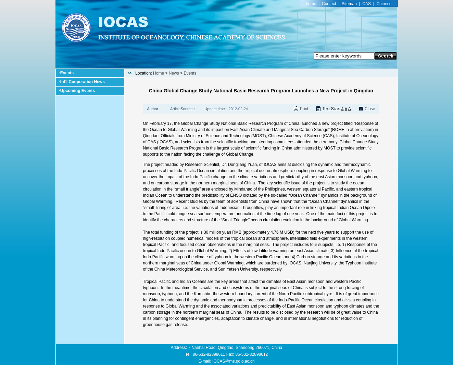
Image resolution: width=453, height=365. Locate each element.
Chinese (383, 3)
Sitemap (349, 3)
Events (67, 72)
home (311, 3)
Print (304, 108)
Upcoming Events (77, 90)
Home (158, 73)
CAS (366, 3)
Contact (329, 3)
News (174, 73)
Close (370, 108)
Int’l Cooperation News (82, 81)
